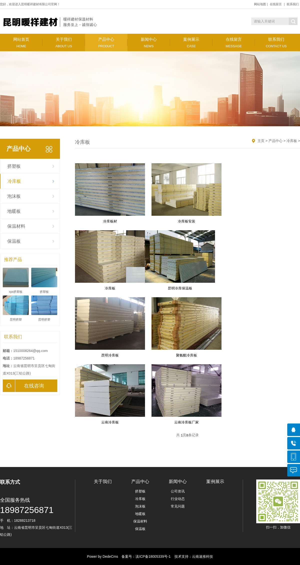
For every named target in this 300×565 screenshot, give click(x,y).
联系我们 (293, 4)
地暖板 (14, 211)
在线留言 (276, 4)
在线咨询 (23, 386)
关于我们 (63, 42)
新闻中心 (149, 42)
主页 (261, 141)
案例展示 (191, 42)
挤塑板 (14, 166)
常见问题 (178, 506)
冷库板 (14, 181)
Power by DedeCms (102, 556)
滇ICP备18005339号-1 (153, 556)
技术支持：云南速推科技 (192, 556)
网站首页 (21, 42)
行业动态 (178, 498)
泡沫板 (14, 196)
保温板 (14, 241)
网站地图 (260, 4)
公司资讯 (178, 491)
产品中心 (106, 42)
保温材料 (16, 226)
